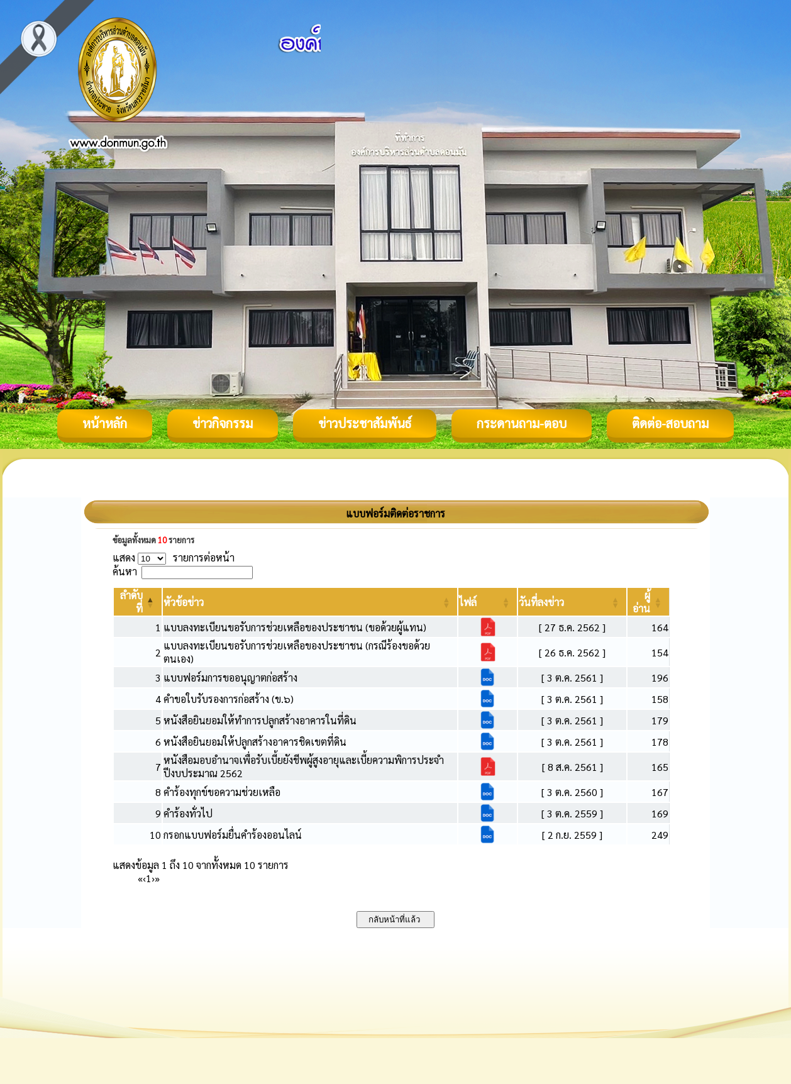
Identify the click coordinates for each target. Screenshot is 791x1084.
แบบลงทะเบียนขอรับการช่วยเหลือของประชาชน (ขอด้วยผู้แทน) (294, 627)
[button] (183, 602)
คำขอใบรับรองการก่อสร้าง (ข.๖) (228, 698)
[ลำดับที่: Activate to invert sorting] (138, 602)
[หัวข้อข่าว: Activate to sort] (310, 602)
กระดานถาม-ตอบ (522, 423)
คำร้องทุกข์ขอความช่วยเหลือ (221, 792)
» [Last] (157, 878)
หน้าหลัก (104, 423)
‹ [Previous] (144, 878)
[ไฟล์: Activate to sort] (487, 602)
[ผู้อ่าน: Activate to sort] (649, 602)
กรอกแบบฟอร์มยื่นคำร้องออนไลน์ (232, 834)
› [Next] (153, 878)
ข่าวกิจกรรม (222, 423)
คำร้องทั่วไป (188, 813)
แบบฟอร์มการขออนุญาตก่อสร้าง (230, 677)
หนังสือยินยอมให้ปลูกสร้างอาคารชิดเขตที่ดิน (254, 741)
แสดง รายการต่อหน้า (174, 557)
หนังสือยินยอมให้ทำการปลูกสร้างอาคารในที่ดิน (260, 720)
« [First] (140, 878)
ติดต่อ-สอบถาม (670, 423)
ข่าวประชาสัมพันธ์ (364, 423)
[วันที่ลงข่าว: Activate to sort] (572, 602)
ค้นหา (125, 571)
